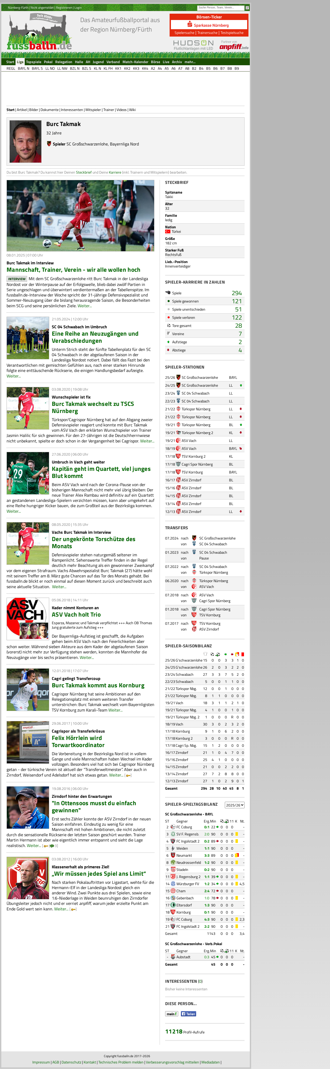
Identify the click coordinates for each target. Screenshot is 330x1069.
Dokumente (49, 109)
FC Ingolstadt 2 (188, 841)
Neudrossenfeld (188, 862)
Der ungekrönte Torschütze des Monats (94, 542)
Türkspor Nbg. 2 (188, 717)
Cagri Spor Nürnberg (197, 464)
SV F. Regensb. (187, 834)
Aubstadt (183, 957)
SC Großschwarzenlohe (87, 144)
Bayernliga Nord (124, 144)
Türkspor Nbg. (186, 688)
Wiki (132, 109)
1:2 (207, 862)
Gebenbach (185, 898)
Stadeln (182, 869)
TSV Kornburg (192, 472)
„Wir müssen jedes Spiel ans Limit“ (99, 873)
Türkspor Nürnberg (196, 409)
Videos (121, 109)
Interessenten (72, 109)
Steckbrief (84, 172)
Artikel (22, 109)
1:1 (207, 848)
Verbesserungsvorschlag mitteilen (172, 1062)
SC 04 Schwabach (196, 393)
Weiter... (85, 305)
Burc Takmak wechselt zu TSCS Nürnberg (93, 407)
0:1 (207, 827)
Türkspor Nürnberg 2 (197, 432)
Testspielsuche (232, 32)
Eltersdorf (184, 905)
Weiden (182, 848)
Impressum (41, 1062)
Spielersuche (184, 32)
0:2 (207, 841)
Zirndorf (182, 752)
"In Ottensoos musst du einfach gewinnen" (94, 806)
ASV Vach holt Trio (76, 614)
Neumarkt (184, 855)
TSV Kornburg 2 (194, 456)
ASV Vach (189, 440)
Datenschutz (71, 1062)
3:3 (207, 855)
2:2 (207, 926)
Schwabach (185, 674)
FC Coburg (184, 827)
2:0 (206, 834)
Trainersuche (207, 32)
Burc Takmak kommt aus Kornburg (98, 685)
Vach (179, 702)
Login (78, 7)
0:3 (206, 957)
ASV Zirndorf (191, 480)
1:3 (207, 905)
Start (10, 109)
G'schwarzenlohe (189, 660)
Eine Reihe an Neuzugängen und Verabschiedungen (95, 337)
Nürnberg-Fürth (18, 7)
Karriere (115, 172)
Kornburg (183, 731)
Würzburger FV (187, 883)
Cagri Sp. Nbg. (186, 745)
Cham (181, 891)
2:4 (207, 891)
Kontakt (90, 1062)
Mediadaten (210, 1062)
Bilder (33, 109)
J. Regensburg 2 (188, 876)
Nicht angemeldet (42, 7)
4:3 (207, 919)
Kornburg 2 (184, 738)
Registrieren (64, 7)
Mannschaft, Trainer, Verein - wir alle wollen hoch (73, 269)
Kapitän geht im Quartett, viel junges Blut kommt (101, 472)
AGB (55, 1062)
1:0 (206, 898)
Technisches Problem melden (121, 1062)
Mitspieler (93, 109)
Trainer (108, 109)
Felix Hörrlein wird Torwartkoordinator (78, 741)
